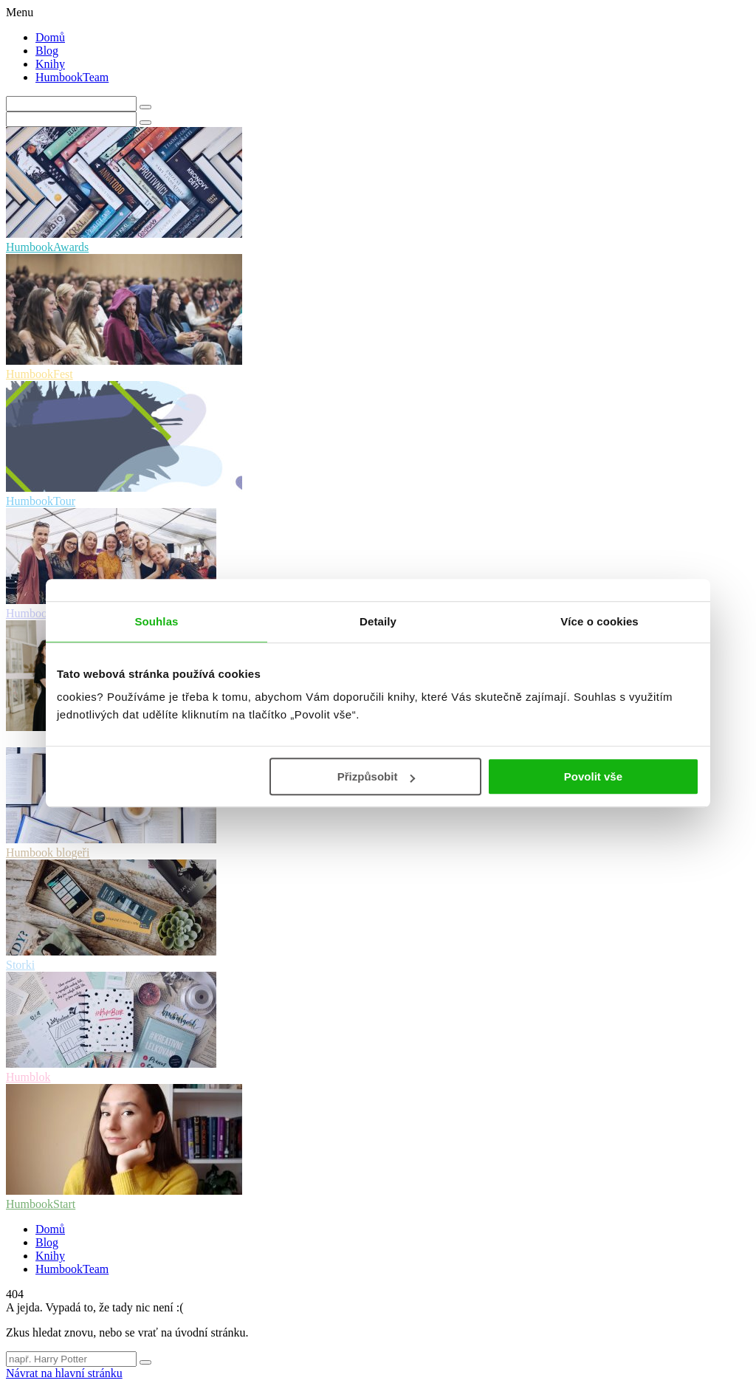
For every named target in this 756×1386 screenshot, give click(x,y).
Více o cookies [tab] (599, 621)
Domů (50, 37)
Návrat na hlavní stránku (64, 1373)
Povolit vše (593, 776)
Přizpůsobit (376, 776)
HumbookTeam (72, 77)
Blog (46, 50)
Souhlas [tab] (156, 621)
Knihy (50, 64)
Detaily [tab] (378, 621)
